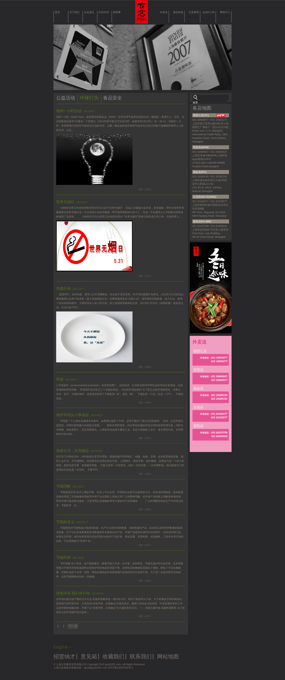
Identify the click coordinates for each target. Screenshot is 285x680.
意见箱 (89, 656)
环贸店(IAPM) (201, 147)
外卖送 (164, 12)
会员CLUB (208, 12)
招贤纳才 (64, 656)
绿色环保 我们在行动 (79, 593)
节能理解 (70, 486)
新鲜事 (117, 12)
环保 (66, 379)
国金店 (198, 388)
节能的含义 (72, 522)
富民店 (198, 426)
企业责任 (89, 12)
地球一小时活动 (75, 111)
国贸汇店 (200, 351)
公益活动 (65, 98)
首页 (57, 12)
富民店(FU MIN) (202, 221)
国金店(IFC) (199, 172)
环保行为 (89, 98)
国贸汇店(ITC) (209, 115)
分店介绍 (104, 12)
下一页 (73, 626)
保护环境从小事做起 (79, 415)
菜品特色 (178, 12)
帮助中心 (225, 12)
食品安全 (112, 98)
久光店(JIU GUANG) (204, 196)
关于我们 (74, 12)
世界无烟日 (72, 202)
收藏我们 (113, 656)
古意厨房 (194, 12)
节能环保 (70, 557)
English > (62, 646)
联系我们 (141, 656)
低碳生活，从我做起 (79, 451)
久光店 (198, 407)
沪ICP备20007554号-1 (120, 667)
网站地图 (168, 656)
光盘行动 (70, 288)
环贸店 (198, 370)
